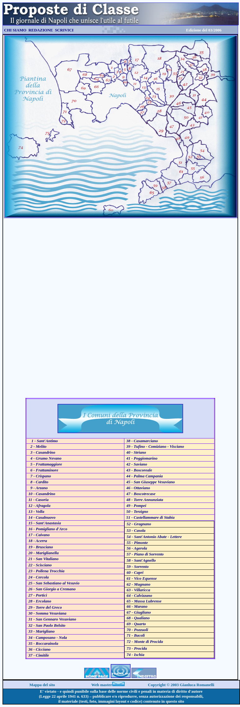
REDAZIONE (40, 30)
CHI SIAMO (15, 30)
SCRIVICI (63, 30)
